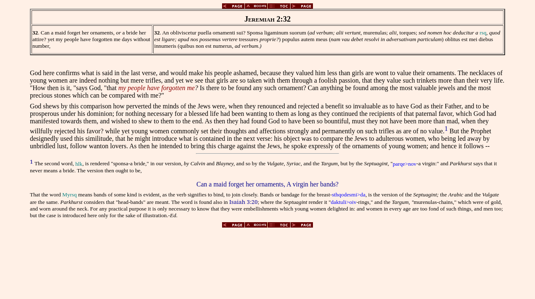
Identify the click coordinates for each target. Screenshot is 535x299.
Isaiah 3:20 (243, 202)
